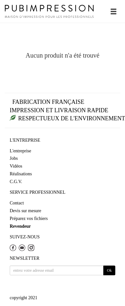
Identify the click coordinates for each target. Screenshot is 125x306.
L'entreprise (20, 150)
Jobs (14, 158)
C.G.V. (16, 181)
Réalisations (21, 173)
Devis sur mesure (25, 210)
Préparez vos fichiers (29, 218)
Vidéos (16, 166)
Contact (17, 203)
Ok (109, 270)
